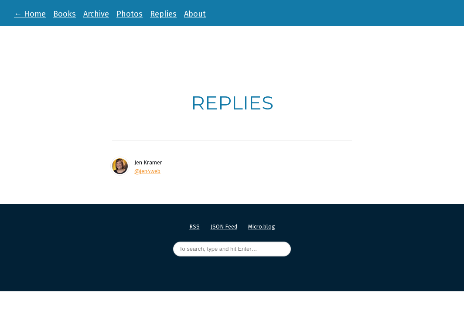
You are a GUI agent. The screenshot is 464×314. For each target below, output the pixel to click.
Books (64, 14)
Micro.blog (261, 226)
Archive (96, 14)
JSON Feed (224, 226)
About (195, 14)
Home (30, 14)
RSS (194, 226)
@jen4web (147, 171)
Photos (129, 14)
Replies (163, 14)
